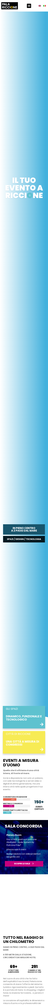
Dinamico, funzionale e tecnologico (24, 718)
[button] (29, 6)
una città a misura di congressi (22, 743)
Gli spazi (12, 709)
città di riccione (18, 734)
